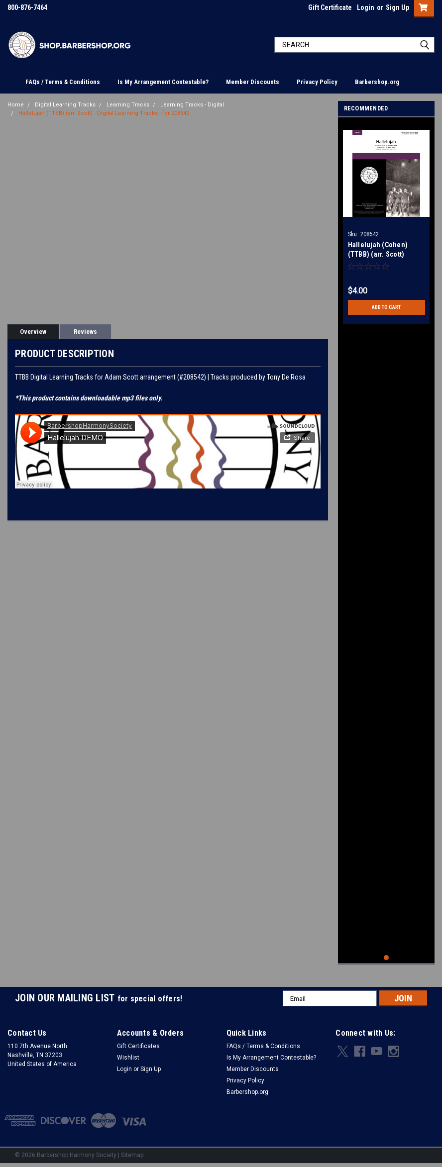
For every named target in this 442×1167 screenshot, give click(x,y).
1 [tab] (386, 960)
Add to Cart (386, 307)
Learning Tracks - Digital (192, 104)
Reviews (85, 331)
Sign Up (397, 7)
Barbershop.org (377, 82)
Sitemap (132, 1157)
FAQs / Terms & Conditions (62, 82)
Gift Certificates (138, 1048)
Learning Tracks (128, 104)
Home (15, 104)
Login (365, 7)
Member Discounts (252, 82)
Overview (33, 331)
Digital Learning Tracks (65, 104)
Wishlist (128, 1059)
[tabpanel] (386, 223)
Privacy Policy (317, 82)
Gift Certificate (330, 7)
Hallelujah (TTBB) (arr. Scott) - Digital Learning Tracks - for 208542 (103, 113)
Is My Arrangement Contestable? (163, 82)
